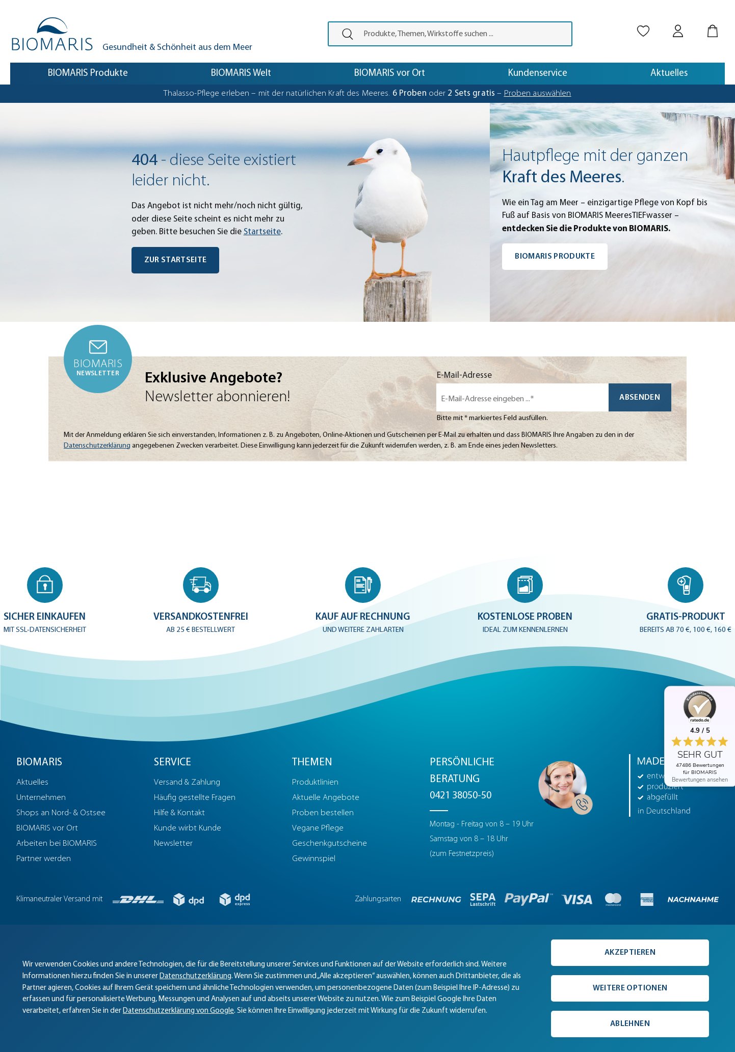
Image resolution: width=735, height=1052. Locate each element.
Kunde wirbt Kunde (187, 828)
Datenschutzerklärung (97, 446)
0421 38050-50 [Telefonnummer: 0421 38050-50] (460, 796)
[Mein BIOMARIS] (678, 22)
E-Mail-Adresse (464, 375)
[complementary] (367, 988)
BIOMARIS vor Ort (47, 828)
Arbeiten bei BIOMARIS (56, 843)
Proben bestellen (323, 813)
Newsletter (173, 843)
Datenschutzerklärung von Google (178, 1011)
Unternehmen (41, 797)
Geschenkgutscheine (329, 843)
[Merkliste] (643, 22)
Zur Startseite (175, 260)
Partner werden (43, 858)
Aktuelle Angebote (325, 797)
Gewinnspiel (313, 858)
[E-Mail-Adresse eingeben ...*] (522, 397)
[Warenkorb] (712, 22)
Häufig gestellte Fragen (194, 797)
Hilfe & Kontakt (179, 813)
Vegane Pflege (318, 828)
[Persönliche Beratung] (562, 785)
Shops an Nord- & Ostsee (61, 813)
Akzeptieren (630, 953)
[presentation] (343, 33)
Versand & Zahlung (187, 782)
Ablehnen (630, 1024)
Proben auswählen (537, 93)
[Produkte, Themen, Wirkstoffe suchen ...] (464, 33)
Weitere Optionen (630, 988)
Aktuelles (32, 782)
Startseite (262, 232)
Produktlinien (315, 782)
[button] (45, 602)
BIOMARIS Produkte (555, 257)
